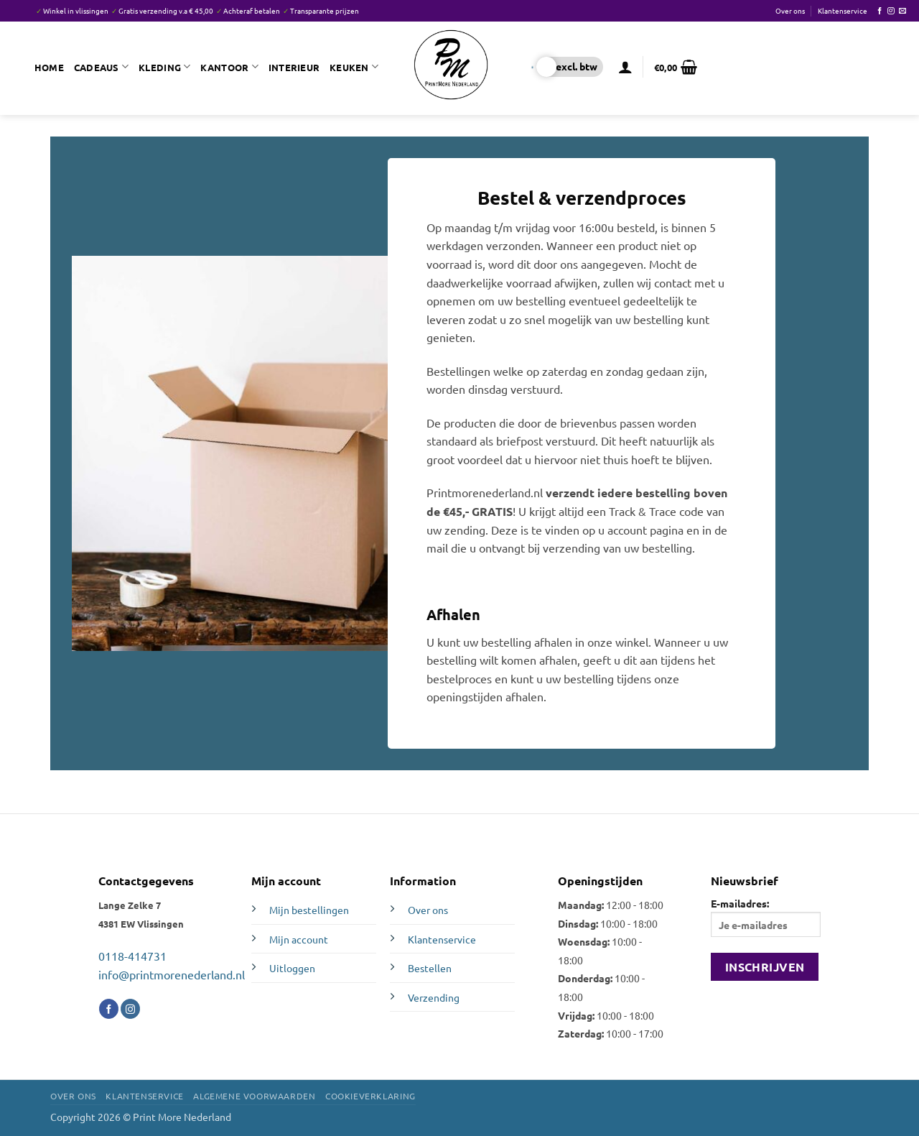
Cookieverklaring (370, 1096)
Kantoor (229, 66)
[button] (625, 67)
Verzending (434, 997)
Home (49, 67)
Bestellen (430, 967)
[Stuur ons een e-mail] (902, 11)
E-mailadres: (766, 917)
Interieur (294, 67)
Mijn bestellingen (309, 909)
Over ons (790, 10)
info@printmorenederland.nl (171, 974)
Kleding (164, 66)
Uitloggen (292, 967)
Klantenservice (842, 10)
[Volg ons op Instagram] (891, 11)
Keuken (354, 66)
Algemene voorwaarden (254, 1096)
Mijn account (298, 939)
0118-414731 (132, 955)
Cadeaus (101, 66)
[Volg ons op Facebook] (879, 11)
